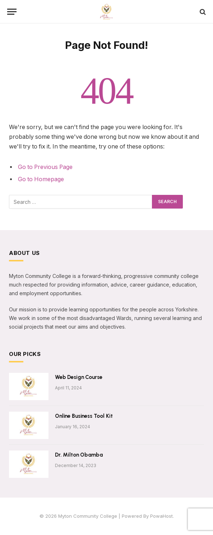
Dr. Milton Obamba (78, 455)
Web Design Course (78, 377)
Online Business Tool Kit (83, 416)
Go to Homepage (41, 179)
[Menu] (12, 12)
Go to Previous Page (45, 167)
